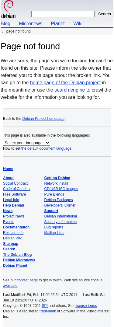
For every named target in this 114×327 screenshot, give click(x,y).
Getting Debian (57, 178)
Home (8, 169)
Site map (10, 244)
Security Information (60, 222)
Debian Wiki (12, 238)
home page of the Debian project (65, 82)
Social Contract (15, 183)
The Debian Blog (17, 254)
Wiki (77, 23)
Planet (57, 23)
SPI (45, 306)
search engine (69, 89)
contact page (27, 280)
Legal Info (11, 200)
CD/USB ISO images (61, 189)
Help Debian (13, 205)
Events (8, 222)
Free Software (14, 194)
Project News (14, 216)
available (10, 286)
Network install (56, 183)
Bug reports (53, 227)
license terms (86, 306)
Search (9, 249)
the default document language (46, 148)
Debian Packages (58, 200)
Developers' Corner (60, 205)
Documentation (16, 227)
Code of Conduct (16, 189)
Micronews (30, 23)
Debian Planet (15, 265)
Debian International (60, 216)
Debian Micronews (19, 260)
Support (51, 211)
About (8, 178)
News (7, 211)
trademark (48, 311)
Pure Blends (54, 194)
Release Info (13, 233)
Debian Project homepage (43, 119)
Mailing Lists (54, 233)
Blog (5, 23)
